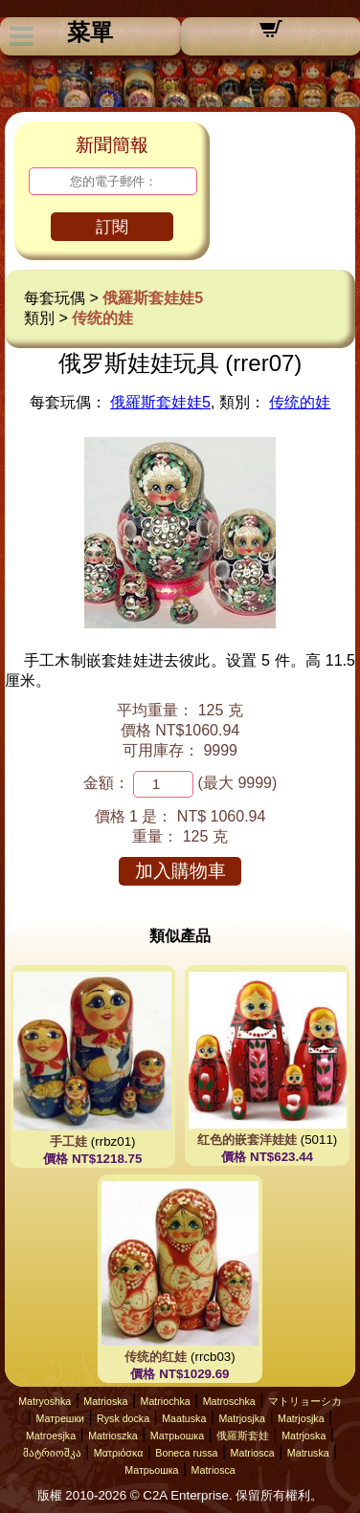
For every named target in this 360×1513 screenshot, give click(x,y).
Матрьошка (177, 1435)
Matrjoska (303, 1435)
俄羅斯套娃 (242, 1435)
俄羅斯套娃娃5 (152, 298)
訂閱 (112, 227)
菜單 (90, 32)
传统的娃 (102, 318)
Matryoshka (44, 1401)
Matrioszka (113, 1435)
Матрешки (59, 1418)
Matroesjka (51, 1435)
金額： (106, 783)
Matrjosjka (241, 1418)
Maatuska (184, 1418)
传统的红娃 (155, 1356)
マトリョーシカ (305, 1401)
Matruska (308, 1452)
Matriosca (253, 1452)
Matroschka (229, 1401)
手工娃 (68, 1141)
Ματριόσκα (119, 1452)
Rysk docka (123, 1418)
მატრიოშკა (52, 1452)
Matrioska (105, 1401)
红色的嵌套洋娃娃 (247, 1139)
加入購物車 (180, 871)
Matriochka (166, 1401)
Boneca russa (186, 1452)
